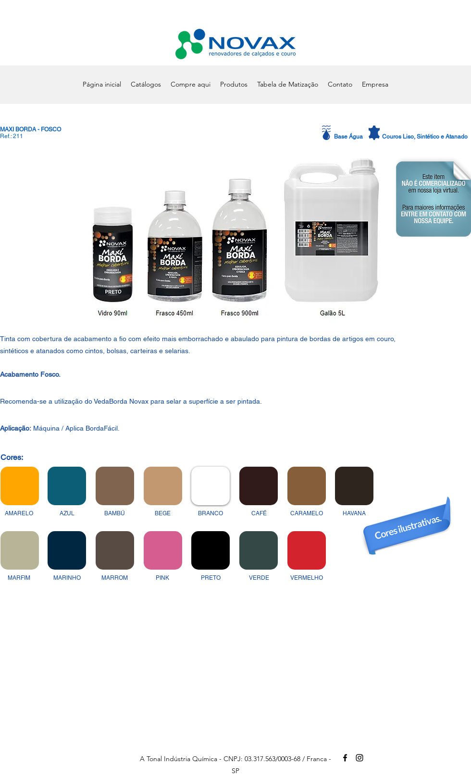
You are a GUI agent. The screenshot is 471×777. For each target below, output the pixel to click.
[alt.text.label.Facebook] (345, 758)
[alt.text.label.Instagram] (359, 758)
